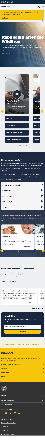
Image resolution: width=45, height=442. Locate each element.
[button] (18, 248)
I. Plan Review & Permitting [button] (12, 183)
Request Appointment (14, 130)
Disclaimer (4, 424)
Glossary (4, 366)
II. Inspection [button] (7, 188)
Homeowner (6, 234)
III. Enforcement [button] (8, 194)
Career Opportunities (7, 417)
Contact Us (5, 370)
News (3, 279)
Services (3, 393)
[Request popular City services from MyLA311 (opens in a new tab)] (35, 2)
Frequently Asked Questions (11, 362)
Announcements (12, 279)
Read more (5, 18)
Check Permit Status (13, 137)
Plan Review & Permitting (13, 100)
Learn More (6, 51)
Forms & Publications (7, 398)
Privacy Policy (5, 428)
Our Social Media (6, 407)
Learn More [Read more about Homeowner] (26, 244)
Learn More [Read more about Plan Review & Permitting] (22, 143)
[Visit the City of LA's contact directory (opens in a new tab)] (41, 2)
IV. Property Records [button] (9, 199)
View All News (36, 306)
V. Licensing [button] (6, 205)
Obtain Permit (11, 123)
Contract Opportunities (8, 420)
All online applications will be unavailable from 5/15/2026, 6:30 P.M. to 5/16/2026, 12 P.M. (19, 14)
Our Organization (6, 402)
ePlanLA (9, 116)
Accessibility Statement (8, 432)
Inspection (39, 99)
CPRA (3, 374)
